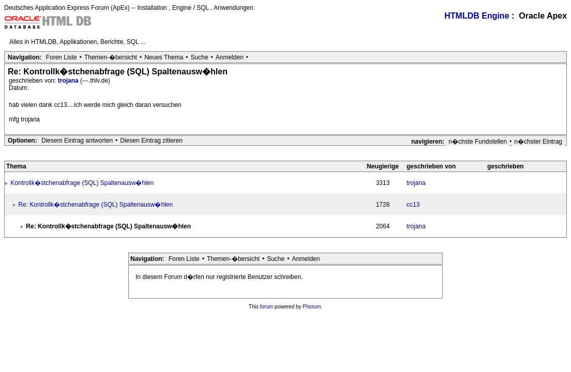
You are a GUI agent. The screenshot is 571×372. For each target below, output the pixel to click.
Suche (199, 57)
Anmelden (230, 57)
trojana (69, 80)
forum (267, 306)
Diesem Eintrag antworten (77, 140)
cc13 (413, 204)
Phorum (312, 306)
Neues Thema (163, 57)
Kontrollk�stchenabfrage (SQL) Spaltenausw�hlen (82, 183)
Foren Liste (61, 57)
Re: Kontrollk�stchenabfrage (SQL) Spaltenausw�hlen (95, 204)
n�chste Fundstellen (477, 141)
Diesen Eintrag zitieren (151, 140)
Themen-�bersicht (110, 57)
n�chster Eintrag (538, 141)
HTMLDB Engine (476, 15)
